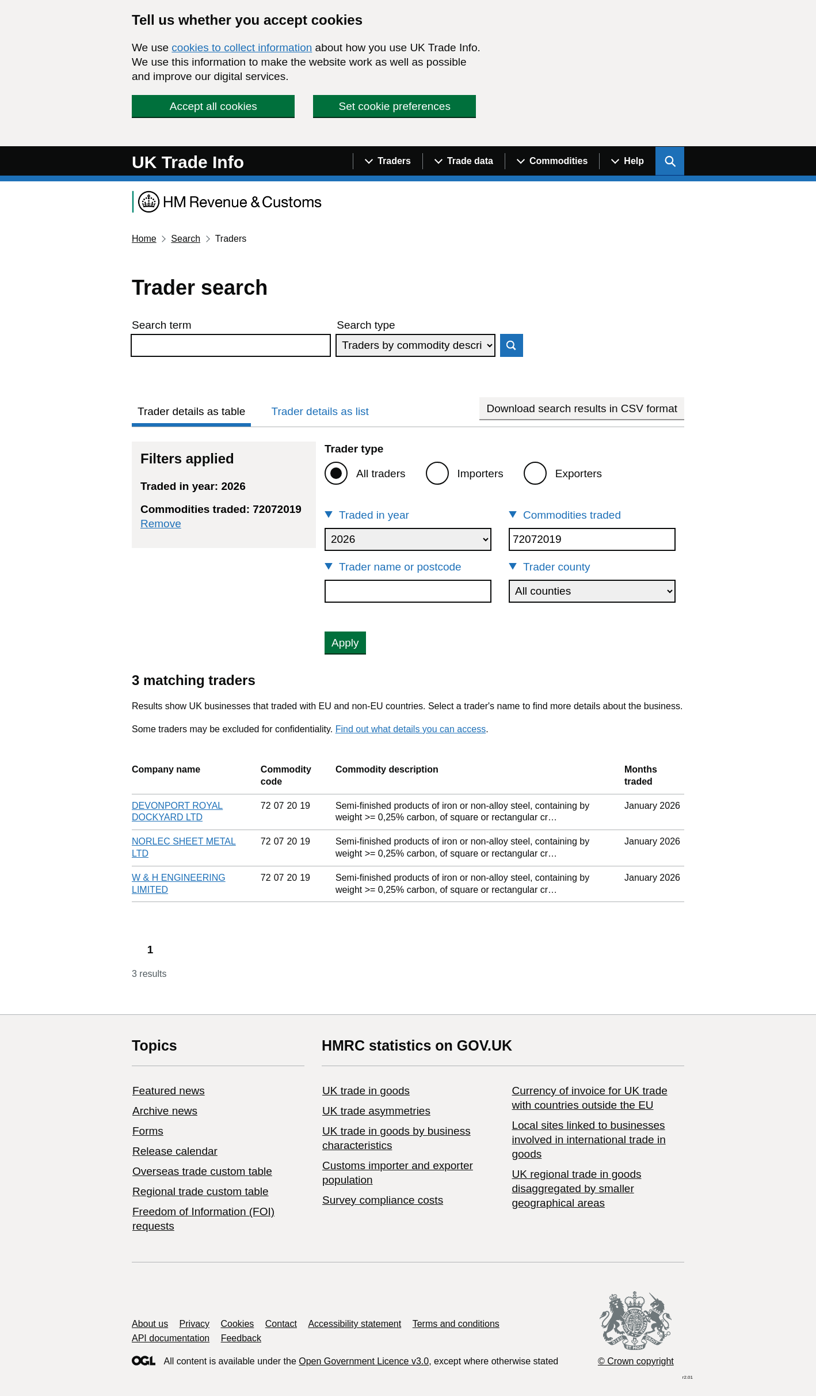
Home (144, 239)
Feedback (241, 1338)
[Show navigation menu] (387, 161)
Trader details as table (191, 411)
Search (185, 239)
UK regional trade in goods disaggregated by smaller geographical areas (576, 1188)
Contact (281, 1324)
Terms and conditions (456, 1324)
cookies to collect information (241, 47)
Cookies (237, 1324)
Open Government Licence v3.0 (364, 1361)
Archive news (164, 1111)
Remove (160, 524)
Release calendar (175, 1151)
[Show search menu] (669, 161)
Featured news (168, 1091)
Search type (366, 325)
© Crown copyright (636, 1361)
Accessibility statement (354, 1324)
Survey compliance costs (382, 1200)
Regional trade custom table (200, 1191)
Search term (161, 325)
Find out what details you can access (410, 729)
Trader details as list (320, 411)
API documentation (170, 1338)
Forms (147, 1131)
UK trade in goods (366, 1091)
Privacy (194, 1324)
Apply (345, 643)
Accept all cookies (213, 106)
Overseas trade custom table (202, 1171)
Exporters (578, 473)
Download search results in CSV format (581, 408)
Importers (480, 473)
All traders (381, 473)
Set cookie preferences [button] (395, 106)
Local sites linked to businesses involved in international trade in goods (588, 1139)
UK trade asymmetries (376, 1111)
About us (150, 1324)
